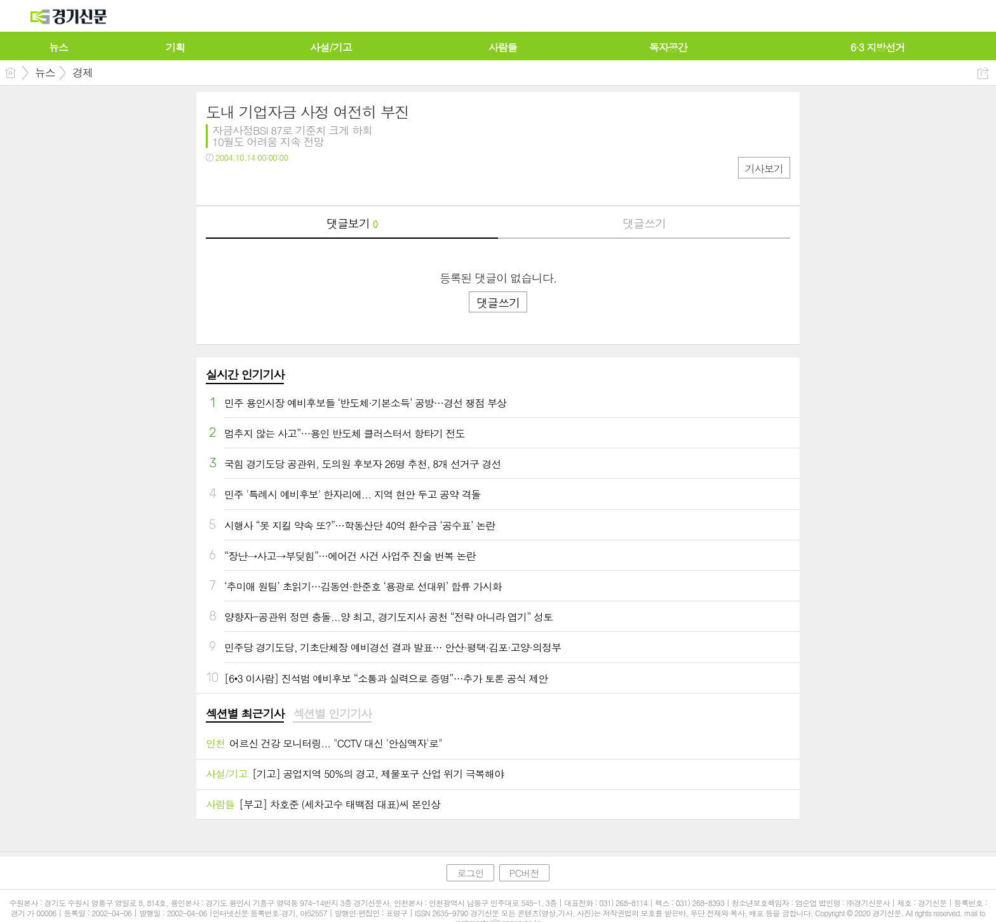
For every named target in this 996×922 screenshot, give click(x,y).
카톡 (268, 183)
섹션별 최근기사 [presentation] (245, 713)
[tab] (244, 714)
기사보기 (764, 168)
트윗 (242, 183)
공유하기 (983, 73)
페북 (217, 183)
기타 (293, 183)
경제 (82, 72)
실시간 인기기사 (245, 374)
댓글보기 (351, 223)
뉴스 (45, 72)
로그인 (470, 872)
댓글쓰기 (644, 223)
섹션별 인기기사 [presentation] (332, 713)
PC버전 (524, 872)
